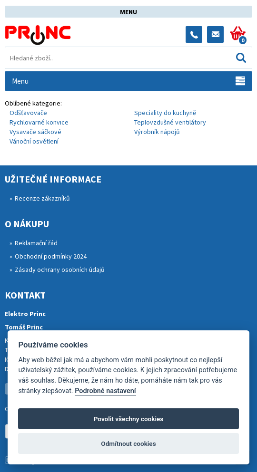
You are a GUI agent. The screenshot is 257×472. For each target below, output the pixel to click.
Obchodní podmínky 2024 (51, 256)
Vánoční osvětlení (34, 141)
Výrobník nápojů (157, 131)
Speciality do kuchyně (165, 112)
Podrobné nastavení (105, 391)
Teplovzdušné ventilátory (170, 122)
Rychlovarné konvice (39, 122)
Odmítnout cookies (128, 443)
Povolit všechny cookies (129, 419)
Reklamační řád (36, 243)
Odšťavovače (28, 112)
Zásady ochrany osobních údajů (60, 269)
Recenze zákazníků (42, 198)
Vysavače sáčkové (35, 131)
